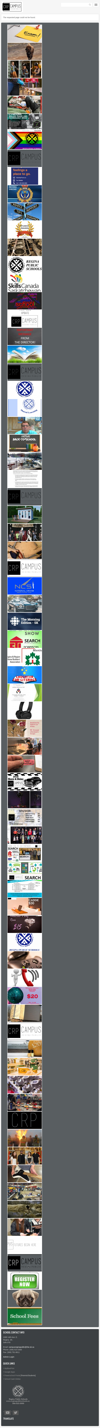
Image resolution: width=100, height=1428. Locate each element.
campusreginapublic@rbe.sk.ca (21, 1347)
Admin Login (8, 1357)
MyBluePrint (9, 1368)
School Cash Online (12, 1379)
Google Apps (9, 1372)
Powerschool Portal (12, 1375)
